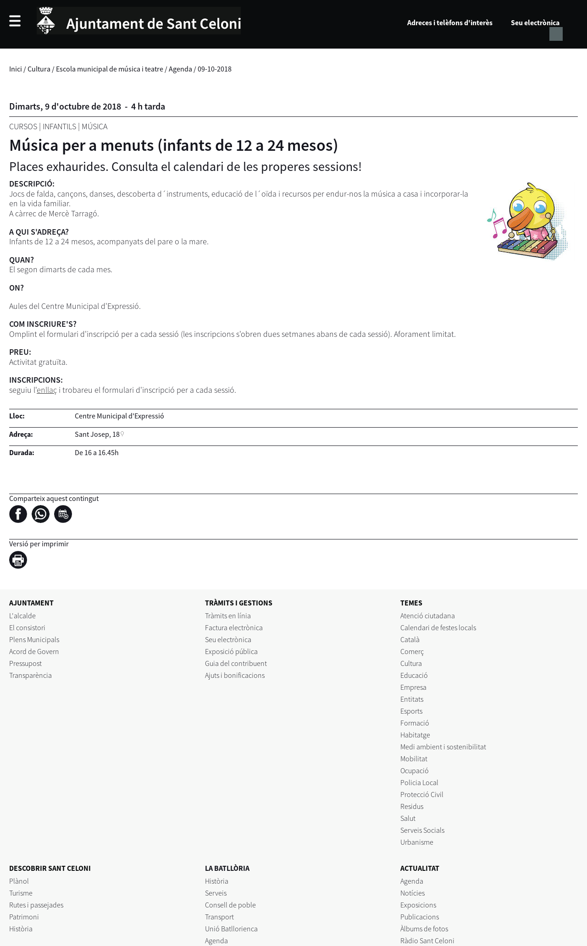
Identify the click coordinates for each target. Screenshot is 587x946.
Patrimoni (24, 916)
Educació (414, 675)
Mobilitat (413, 758)
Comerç (412, 651)
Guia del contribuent (236, 663)
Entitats (411, 699)
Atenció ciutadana (427, 615)
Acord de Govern (34, 651)
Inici (15, 68)
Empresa (413, 687)
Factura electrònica (234, 627)
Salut (407, 818)
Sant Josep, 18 (97, 434)
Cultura (39, 68)
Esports (411, 710)
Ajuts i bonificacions (235, 675)
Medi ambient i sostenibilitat (443, 746)
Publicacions (419, 916)
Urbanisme (416, 842)
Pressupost (25, 663)
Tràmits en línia (228, 615)
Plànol (19, 881)
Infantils (59, 126)
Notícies (412, 892)
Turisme (21, 892)
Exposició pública (231, 651)
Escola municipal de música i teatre (109, 68)
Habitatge (415, 734)
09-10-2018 (215, 68)
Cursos (23, 126)
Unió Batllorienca (231, 928)
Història (21, 928)
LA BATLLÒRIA (227, 868)
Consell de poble (230, 904)
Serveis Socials (422, 830)
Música (94, 126)
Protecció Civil (421, 794)
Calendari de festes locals (438, 627)
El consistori (27, 627)
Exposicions (418, 904)
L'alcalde (22, 615)
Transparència (30, 675)
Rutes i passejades (36, 904)
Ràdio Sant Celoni (427, 940)
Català (410, 639)
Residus (411, 806)
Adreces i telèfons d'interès (450, 22)
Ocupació (414, 770)
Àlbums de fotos (424, 928)
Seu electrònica (535, 22)
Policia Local (419, 782)
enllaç (47, 390)
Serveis (216, 892)
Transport (219, 916)
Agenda (180, 68)
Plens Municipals (34, 639)
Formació (414, 722)
